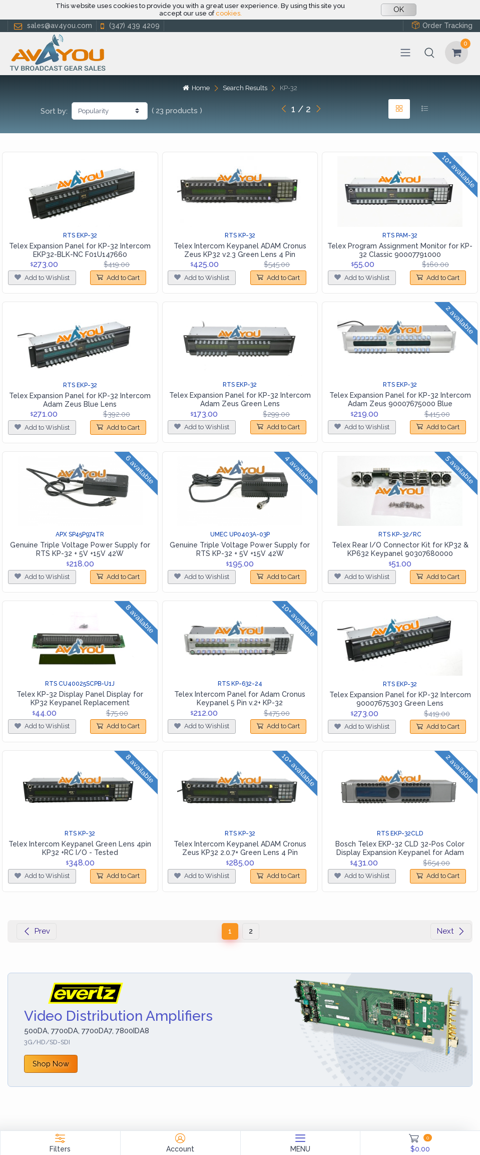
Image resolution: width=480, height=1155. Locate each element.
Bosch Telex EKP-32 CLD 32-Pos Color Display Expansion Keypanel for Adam (399, 848)
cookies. (229, 13)
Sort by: (54, 111)
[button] (429, 52)
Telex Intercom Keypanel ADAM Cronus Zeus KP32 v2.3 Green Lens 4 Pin (240, 250)
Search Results (245, 88)
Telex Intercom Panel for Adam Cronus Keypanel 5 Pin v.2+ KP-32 (239, 698)
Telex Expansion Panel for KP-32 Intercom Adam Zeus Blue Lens (80, 400)
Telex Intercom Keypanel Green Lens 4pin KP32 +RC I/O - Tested (80, 848)
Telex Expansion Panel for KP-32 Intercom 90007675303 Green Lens (400, 699)
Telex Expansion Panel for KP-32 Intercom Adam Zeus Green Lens (240, 399)
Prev (36, 931)
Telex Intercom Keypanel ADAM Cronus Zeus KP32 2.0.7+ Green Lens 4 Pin (240, 848)
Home (196, 88)
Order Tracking (441, 25)
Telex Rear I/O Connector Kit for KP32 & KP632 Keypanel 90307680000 (400, 549)
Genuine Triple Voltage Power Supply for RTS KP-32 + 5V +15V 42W (80, 549)
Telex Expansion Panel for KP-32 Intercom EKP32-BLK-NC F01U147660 (80, 250)
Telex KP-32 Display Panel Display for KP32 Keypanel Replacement (80, 698)
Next (451, 931)
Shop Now (51, 1063)
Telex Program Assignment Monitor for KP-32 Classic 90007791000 (399, 250)
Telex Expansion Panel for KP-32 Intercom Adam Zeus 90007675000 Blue (400, 399)
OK (398, 9)
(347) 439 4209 (129, 26)
